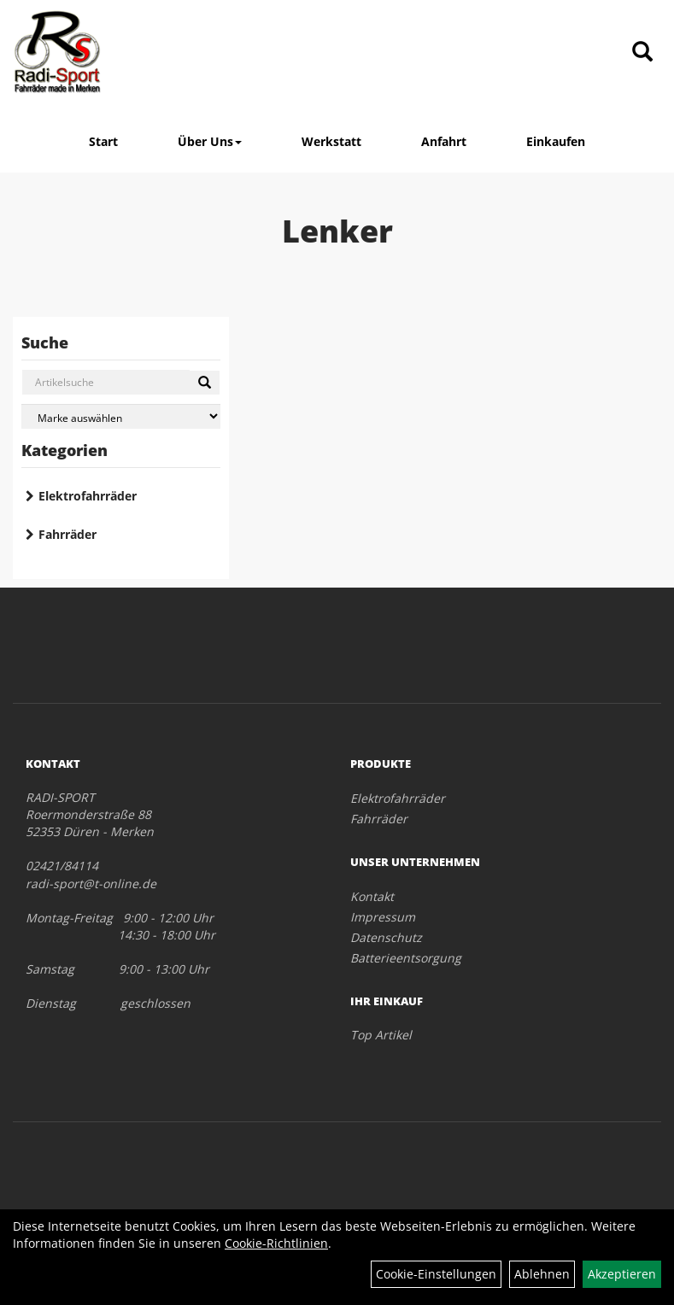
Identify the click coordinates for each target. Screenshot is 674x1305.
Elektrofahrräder (87, 496)
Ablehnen (542, 1274)
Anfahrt (443, 141)
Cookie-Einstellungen (436, 1274)
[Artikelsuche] (642, 52)
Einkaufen (555, 141)
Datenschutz (386, 937)
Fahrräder (67, 534)
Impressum (382, 917)
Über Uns (210, 141)
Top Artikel (381, 1035)
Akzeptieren (622, 1274)
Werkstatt (331, 141)
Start (103, 141)
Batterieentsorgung (405, 958)
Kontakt (372, 896)
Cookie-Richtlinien (276, 1243)
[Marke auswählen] (120, 416)
